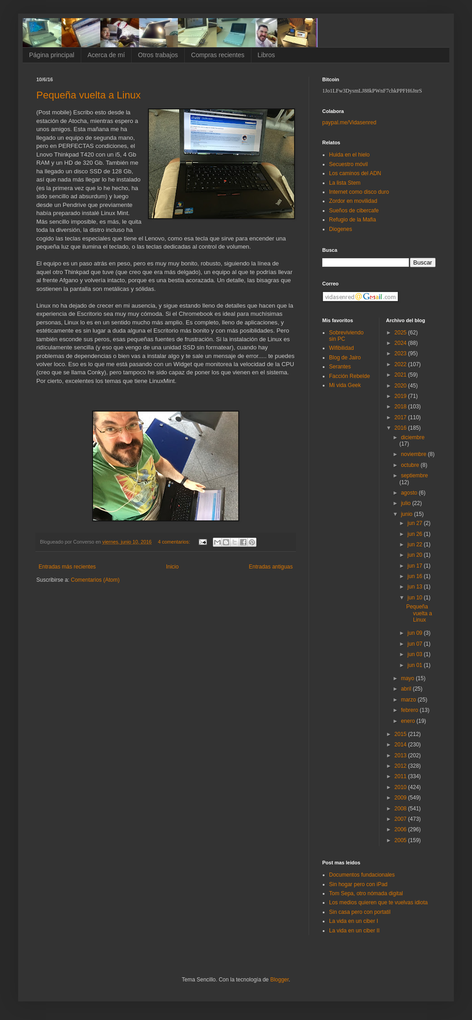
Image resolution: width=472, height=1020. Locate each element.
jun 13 (416, 587)
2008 (401, 808)
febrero (410, 710)
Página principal (51, 55)
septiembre (414, 475)
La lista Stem (344, 183)
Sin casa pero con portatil (359, 912)
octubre (410, 465)
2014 (401, 744)
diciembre (412, 437)
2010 (401, 787)
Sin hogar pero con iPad (358, 884)
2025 (401, 332)
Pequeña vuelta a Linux (88, 95)
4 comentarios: (175, 541)
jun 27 (416, 523)
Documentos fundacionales (362, 875)
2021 (401, 375)
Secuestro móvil (348, 164)
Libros (266, 55)
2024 (401, 343)
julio (406, 503)
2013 (401, 755)
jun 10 (416, 597)
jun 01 (416, 665)
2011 (401, 776)
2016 (401, 428)
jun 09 (416, 633)
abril (407, 689)
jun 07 (416, 644)
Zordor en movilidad (353, 201)
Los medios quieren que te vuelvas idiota (378, 902)
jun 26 (416, 534)
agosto (409, 493)
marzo (409, 699)
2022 (401, 364)
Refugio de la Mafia (352, 219)
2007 (401, 819)
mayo (408, 678)
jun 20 (416, 555)
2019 (401, 396)
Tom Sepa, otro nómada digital (366, 893)
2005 (401, 840)
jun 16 (416, 576)
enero (408, 721)
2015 (401, 734)
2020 (401, 385)
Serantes (340, 366)
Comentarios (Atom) (95, 580)
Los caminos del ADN (355, 173)
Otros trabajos (158, 55)
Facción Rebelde (349, 376)
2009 (401, 797)
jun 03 (416, 654)
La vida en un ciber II (354, 930)
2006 (401, 829)
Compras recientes (218, 55)
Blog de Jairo (345, 357)
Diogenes (340, 229)
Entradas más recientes (67, 567)
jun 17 (416, 566)
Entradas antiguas (271, 567)
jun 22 (416, 544)
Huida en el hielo (349, 155)
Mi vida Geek (345, 385)
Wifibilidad (341, 348)
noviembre (414, 454)
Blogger (279, 979)
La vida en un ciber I (353, 921)
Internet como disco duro (359, 192)
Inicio (172, 567)
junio (407, 514)
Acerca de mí (106, 55)
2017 (401, 417)
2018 (401, 406)
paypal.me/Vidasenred (349, 122)
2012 (401, 766)
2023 (401, 353)
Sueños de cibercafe (354, 210)
